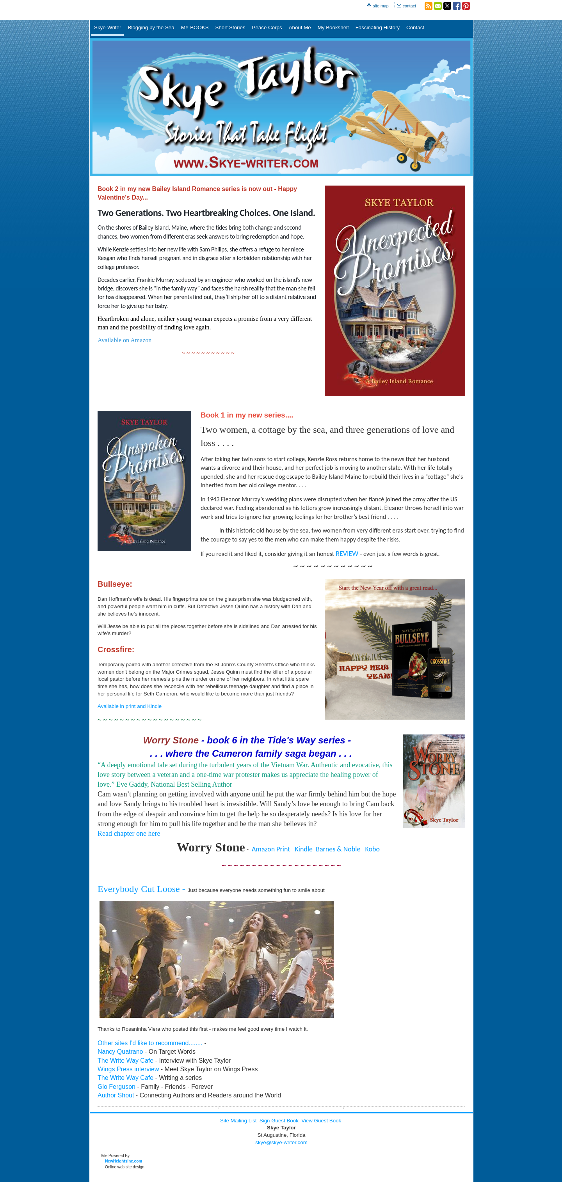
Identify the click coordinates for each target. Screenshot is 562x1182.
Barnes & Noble (338, 849)
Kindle (304, 849)
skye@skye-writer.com (281, 1142)
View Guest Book (321, 1121)
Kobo (372, 849)
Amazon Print (271, 849)
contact (409, 6)
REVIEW (347, 553)
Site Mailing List (238, 1121)
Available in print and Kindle (130, 706)
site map (380, 6)
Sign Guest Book (279, 1121)
